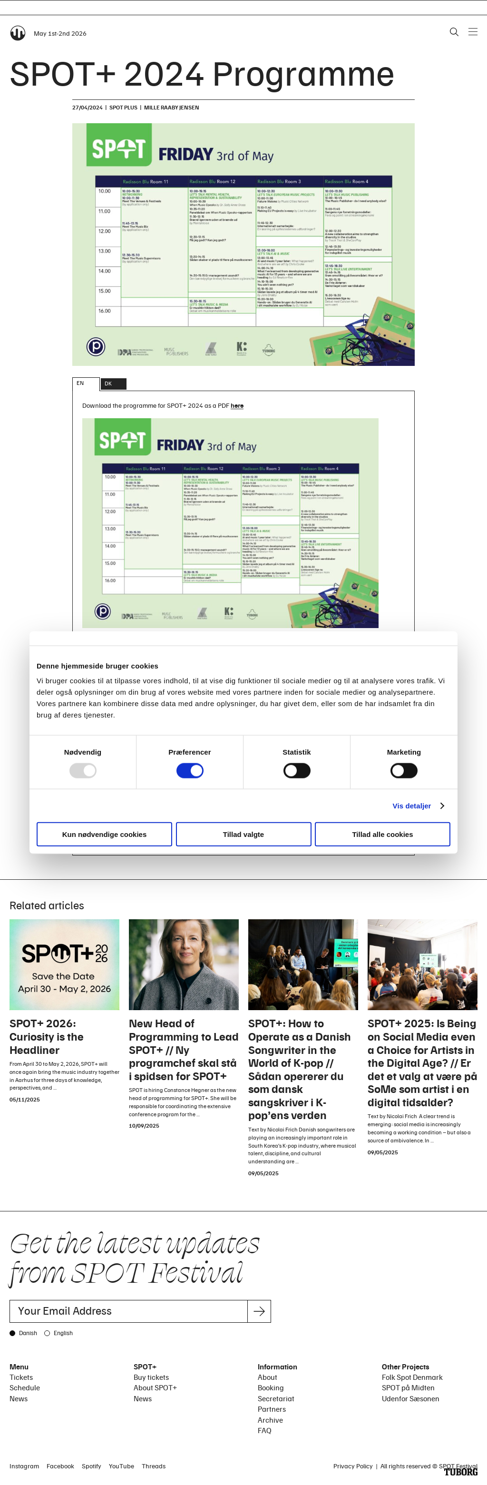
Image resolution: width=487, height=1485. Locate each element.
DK (108, 383)
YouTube (121, 1466)
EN (80, 382)
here (237, 405)
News (19, 1398)
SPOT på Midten (408, 1387)
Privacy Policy (353, 1466)
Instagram (24, 1466)
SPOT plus (123, 107)
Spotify (91, 1466)
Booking (271, 1387)
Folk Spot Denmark (412, 1377)
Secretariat (276, 1398)
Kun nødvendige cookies (104, 834)
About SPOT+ (155, 1387)
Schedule (25, 1387)
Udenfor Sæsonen (410, 1398)
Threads (154, 1466)
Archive (270, 1420)
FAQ (265, 1430)
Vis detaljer (412, 805)
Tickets (21, 1377)
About (267, 1377)
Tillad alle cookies (382, 834)
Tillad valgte (243, 834)
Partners (272, 1409)
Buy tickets (151, 1377)
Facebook (60, 1466)
